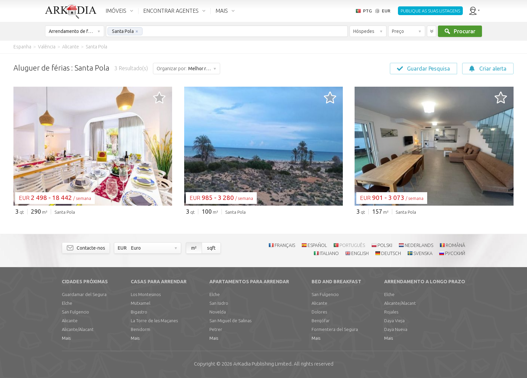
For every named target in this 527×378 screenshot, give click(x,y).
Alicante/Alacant (77, 329)
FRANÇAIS (285, 245)
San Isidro (218, 303)
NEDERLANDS (419, 245)
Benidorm (140, 329)
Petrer (215, 329)
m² (194, 248)
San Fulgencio (75, 311)
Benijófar (321, 320)
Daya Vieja (394, 320)
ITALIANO (329, 253)
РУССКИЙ (455, 253)
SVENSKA (423, 253)
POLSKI (384, 245)
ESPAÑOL (317, 245)
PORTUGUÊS (352, 245)
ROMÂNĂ (455, 245)
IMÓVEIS (116, 11)
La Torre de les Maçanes (154, 320)
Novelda (217, 311)
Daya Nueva (395, 329)
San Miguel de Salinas (230, 320)
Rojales (391, 311)
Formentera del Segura (335, 329)
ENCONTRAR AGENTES (171, 11)
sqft (211, 248)
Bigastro (139, 311)
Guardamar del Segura (84, 294)
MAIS (221, 11)
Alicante (70, 320)
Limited (262, 364)
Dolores (319, 311)
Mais (66, 338)
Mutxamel (140, 303)
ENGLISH (360, 253)
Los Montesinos (146, 294)
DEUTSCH (391, 253)
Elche (67, 303)
